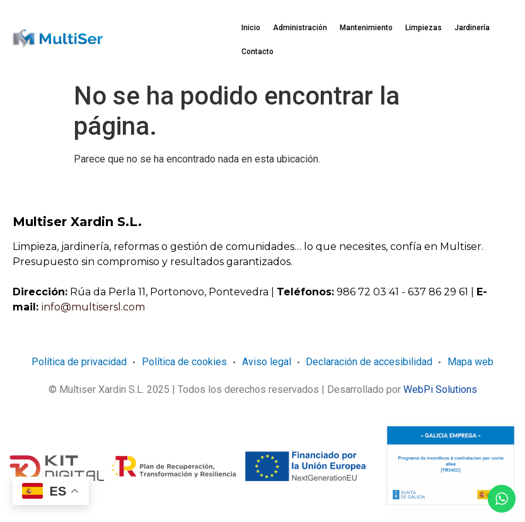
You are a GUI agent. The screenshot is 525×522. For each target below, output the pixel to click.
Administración (300, 27)
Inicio (250, 27)
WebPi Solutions (440, 389)
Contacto (257, 51)
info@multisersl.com (93, 307)
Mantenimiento (366, 27)
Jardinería (472, 27)
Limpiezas (423, 27)
